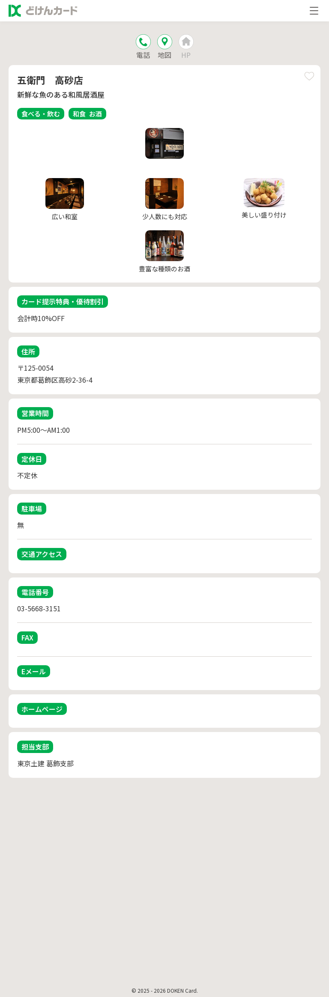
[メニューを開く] (314, 10)
